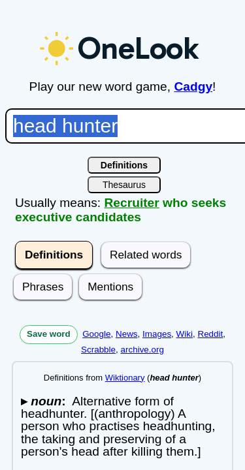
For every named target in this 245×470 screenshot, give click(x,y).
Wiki (184, 334)
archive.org (142, 349)
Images (156, 334)
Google (96, 334)
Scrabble (98, 349)
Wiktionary (125, 378)
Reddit (210, 334)
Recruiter (132, 203)
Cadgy (193, 86)
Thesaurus (124, 185)
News (127, 334)
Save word (49, 334)
